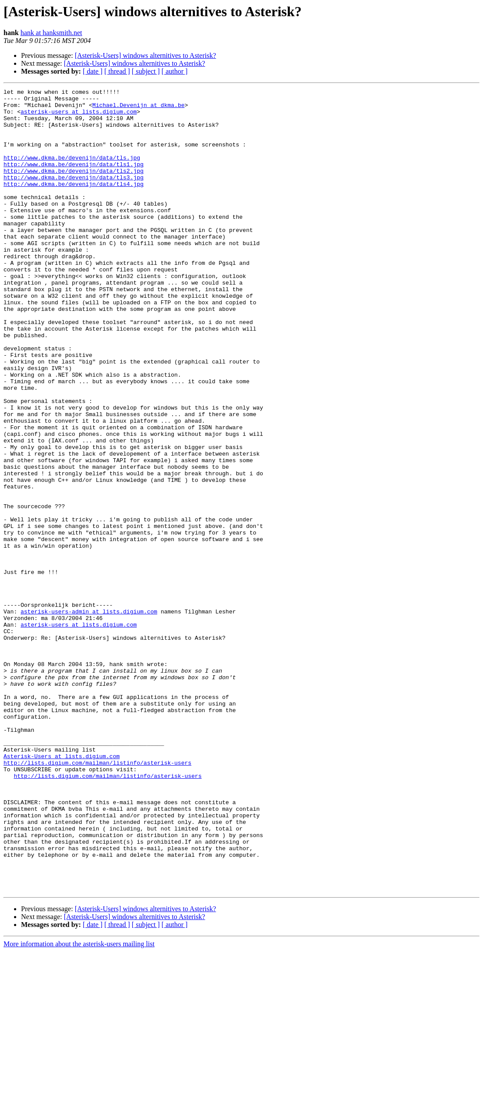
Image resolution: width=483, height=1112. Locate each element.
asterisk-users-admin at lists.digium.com (89, 716)
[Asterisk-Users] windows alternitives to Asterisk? (145, 55)
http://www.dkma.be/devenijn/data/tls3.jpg (74, 196)
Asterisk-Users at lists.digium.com (62, 890)
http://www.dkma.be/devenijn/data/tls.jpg (72, 172)
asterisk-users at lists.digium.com (79, 117)
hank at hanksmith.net (51, 32)
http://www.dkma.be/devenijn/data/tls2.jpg (74, 188)
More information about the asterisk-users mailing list (79, 1104)
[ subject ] (146, 71)
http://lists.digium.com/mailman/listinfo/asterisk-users (97, 898)
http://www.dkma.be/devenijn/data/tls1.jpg (74, 180)
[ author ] (175, 71)
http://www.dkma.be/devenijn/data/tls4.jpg (74, 203)
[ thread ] (117, 71)
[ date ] (92, 71)
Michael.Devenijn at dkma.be (138, 109)
